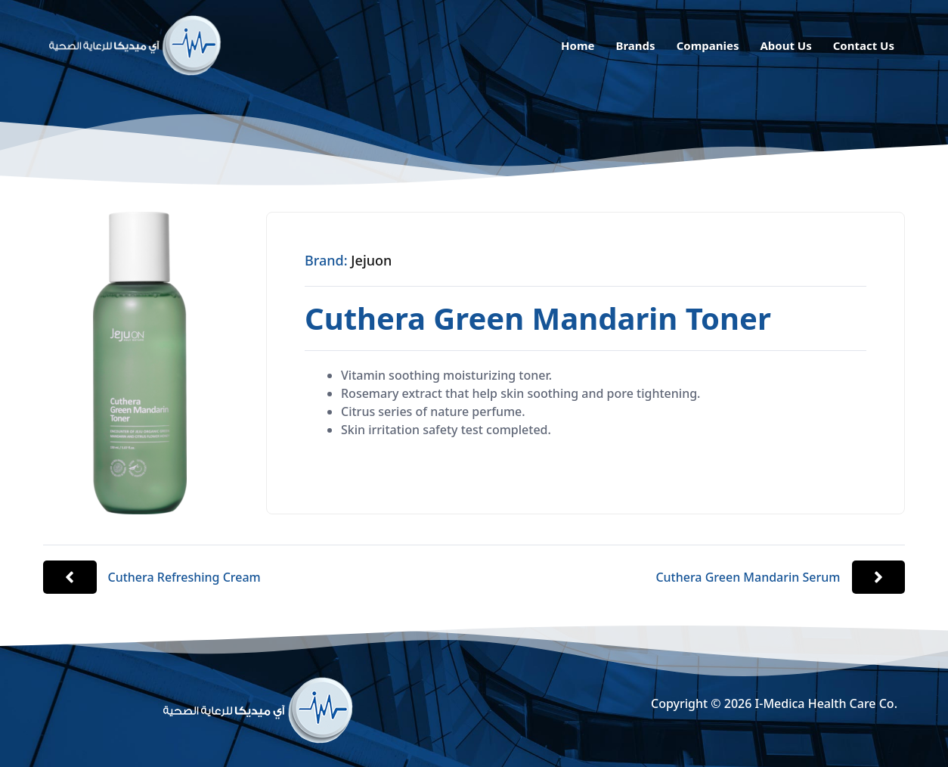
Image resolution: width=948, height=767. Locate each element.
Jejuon (371, 260)
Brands (635, 45)
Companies (708, 45)
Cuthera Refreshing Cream (184, 577)
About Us (785, 45)
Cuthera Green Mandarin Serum (747, 577)
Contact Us (863, 45)
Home (577, 45)
